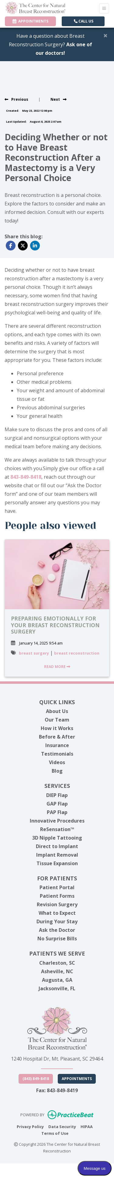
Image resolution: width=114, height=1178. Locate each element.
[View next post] (58, 99)
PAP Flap (57, 812)
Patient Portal (57, 887)
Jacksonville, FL (57, 988)
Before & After (57, 736)
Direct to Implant (57, 846)
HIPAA (87, 1126)
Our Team (57, 719)
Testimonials (57, 753)
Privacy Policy (30, 1126)
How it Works (57, 728)
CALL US (83, 21)
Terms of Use (54, 1133)
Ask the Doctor (57, 930)
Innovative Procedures (57, 820)
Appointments (77, 1078)
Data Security (62, 1126)
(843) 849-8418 (35, 1078)
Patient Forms (57, 896)
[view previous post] (16, 99)
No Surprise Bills (57, 938)
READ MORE (57, 666)
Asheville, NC (57, 971)
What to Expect (57, 913)
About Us (57, 711)
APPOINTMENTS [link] (30, 21)
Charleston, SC (57, 963)
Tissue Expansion (57, 863)
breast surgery (34, 653)
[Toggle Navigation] (104, 8)
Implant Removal (57, 854)
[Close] (105, 35)
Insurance (57, 745)
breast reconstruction (76, 653)
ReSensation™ (57, 829)
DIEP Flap (57, 795)
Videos (57, 762)
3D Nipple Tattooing (57, 837)
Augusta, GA (57, 980)
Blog (57, 770)
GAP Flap (57, 803)
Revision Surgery (57, 904)
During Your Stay (57, 921)
